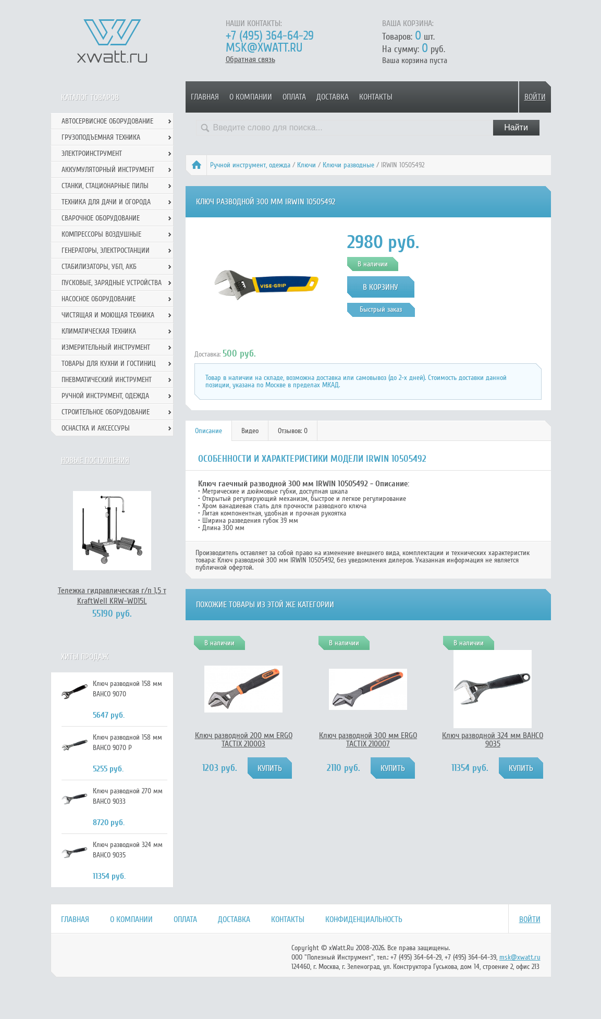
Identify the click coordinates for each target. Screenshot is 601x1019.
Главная (205, 97)
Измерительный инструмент (106, 347)
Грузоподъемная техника (101, 137)
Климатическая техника (99, 331)
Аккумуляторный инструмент (108, 169)
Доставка (332, 97)
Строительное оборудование (106, 412)
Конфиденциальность (363, 919)
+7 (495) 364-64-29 (270, 35)
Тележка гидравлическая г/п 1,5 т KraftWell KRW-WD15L (112, 595)
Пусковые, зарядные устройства (112, 282)
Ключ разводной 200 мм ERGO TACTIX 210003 (243, 739)
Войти (535, 97)
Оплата (294, 97)
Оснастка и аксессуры (96, 428)
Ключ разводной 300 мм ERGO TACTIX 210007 (368, 739)
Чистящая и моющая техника (108, 315)
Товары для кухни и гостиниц (109, 363)
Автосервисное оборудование (107, 121)
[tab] (209, 431)
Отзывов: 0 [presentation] (293, 430)
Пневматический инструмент (107, 379)
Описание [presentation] (208, 430)
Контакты (376, 97)
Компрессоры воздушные (101, 234)
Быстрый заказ (381, 309)
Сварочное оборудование (101, 218)
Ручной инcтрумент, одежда (250, 165)
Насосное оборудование (99, 298)
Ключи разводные (348, 165)
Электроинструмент (92, 153)
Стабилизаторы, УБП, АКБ (99, 266)
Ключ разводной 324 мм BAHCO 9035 (492, 739)
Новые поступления (95, 460)
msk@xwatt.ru (264, 47)
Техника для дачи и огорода (106, 202)
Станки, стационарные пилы (105, 185)
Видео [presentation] (250, 430)
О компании (250, 97)
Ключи (306, 165)
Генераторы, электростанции (106, 250)
